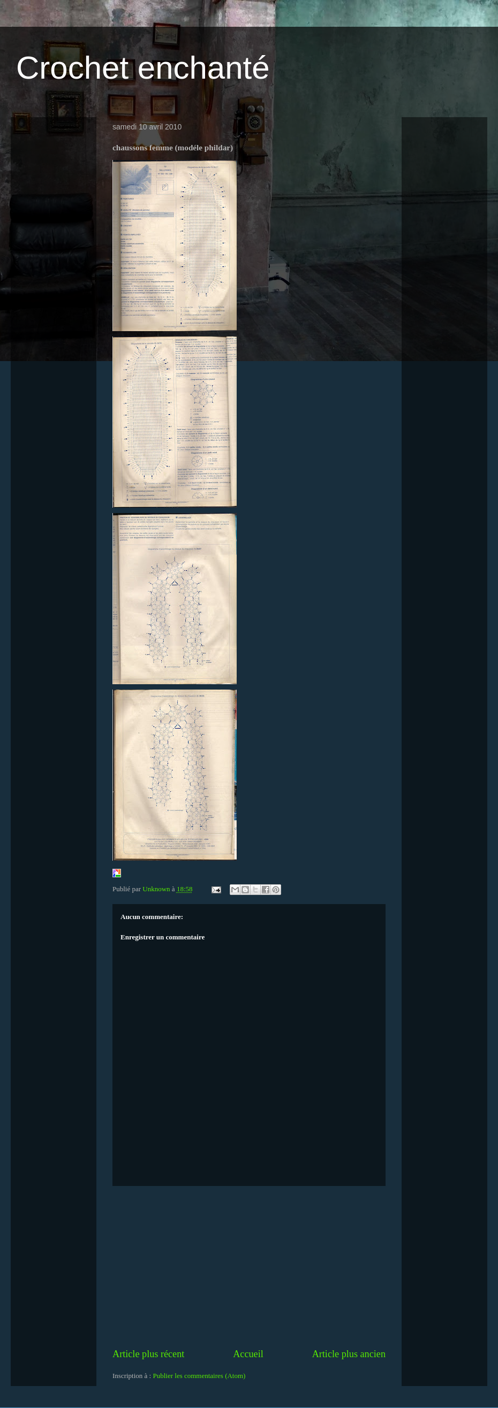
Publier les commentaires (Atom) (199, 1376)
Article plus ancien (349, 1354)
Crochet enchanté (143, 68)
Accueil (248, 1354)
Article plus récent (148, 1354)
